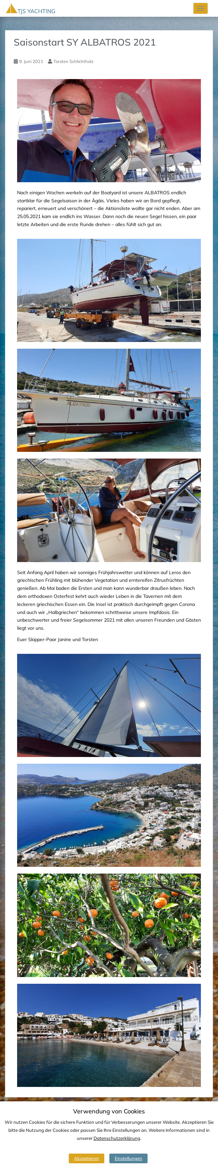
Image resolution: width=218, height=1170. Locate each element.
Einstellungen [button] (128, 1158)
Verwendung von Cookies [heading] (109, 1111)
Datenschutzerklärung (117, 1138)
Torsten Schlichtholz (73, 61)
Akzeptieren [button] (86, 1158)
